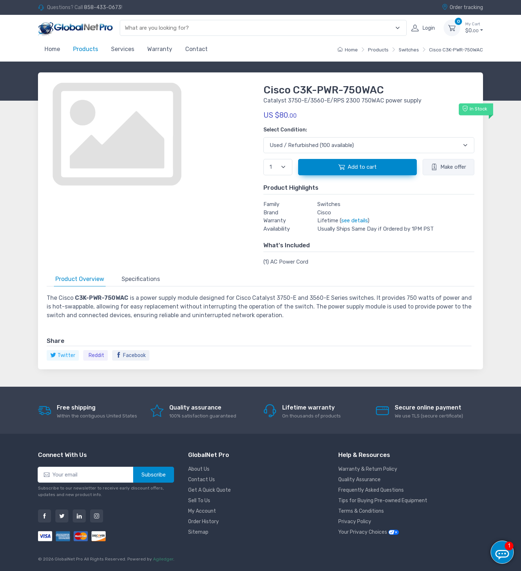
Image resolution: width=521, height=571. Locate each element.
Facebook (131, 355)
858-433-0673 (102, 7)
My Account (202, 511)
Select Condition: (285, 130)
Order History (203, 521)
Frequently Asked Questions (371, 490)
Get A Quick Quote (209, 490)
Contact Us (201, 479)
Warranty (159, 49)
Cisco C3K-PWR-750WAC (456, 50)
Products (85, 49)
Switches (409, 50)
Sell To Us (199, 500)
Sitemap (198, 532)
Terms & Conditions (361, 511)
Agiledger (163, 559)
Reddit (96, 355)
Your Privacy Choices (368, 532)
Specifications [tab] (141, 279)
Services (122, 49)
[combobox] (259, 28)
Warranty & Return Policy (367, 469)
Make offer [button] (448, 167)
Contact (196, 49)
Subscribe (153, 474)
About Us (198, 469)
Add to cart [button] (357, 167)
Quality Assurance (359, 479)
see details (354, 220)
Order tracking (462, 7)
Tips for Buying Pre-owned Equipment (382, 500)
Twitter (62, 355)
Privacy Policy (354, 521)
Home (52, 49)
